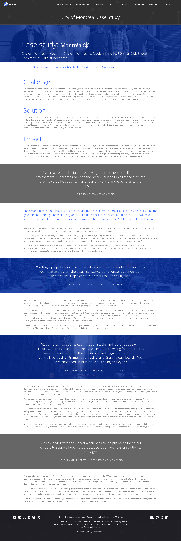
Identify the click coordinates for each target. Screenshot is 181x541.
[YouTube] (14, 517)
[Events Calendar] (166, 517)
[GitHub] (157, 517)
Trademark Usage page (93, 527)
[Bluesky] (33, 517)
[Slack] (162, 517)
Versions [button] (153, 4)
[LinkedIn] (29, 517)
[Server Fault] (24, 517)
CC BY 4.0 (119, 517)
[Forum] (19, 517)
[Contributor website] (152, 517)
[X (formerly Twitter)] (38, 517)
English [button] (167, 4)
